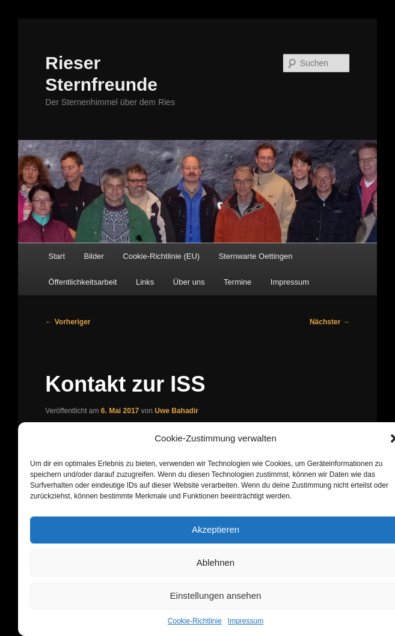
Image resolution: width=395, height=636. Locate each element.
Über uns (189, 281)
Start (57, 256)
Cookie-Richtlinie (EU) (161, 256)
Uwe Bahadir (176, 411)
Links (145, 281)
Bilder (94, 256)
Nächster (330, 322)
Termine (237, 281)
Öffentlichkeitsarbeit (83, 281)
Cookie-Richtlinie (195, 621)
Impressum (245, 621)
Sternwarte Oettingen (256, 256)
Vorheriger (67, 322)
